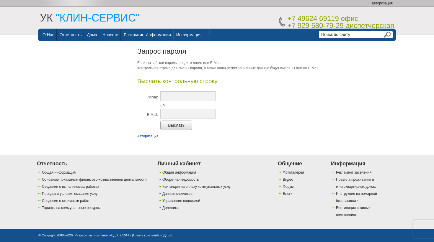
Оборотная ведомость (180, 179)
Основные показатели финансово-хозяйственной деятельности (94, 179)
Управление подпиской (181, 201)
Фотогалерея (293, 172)
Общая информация (59, 172)
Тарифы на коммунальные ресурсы (71, 208)
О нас (48, 34)
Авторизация (148, 136)
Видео (288, 179)
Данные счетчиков (177, 194)
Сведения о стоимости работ (65, 201)
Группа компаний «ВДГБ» (152, 235)
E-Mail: (152, 115)
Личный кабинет (179, 164)
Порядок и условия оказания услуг (70, 194)
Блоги (288, 194)
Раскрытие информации (147, 34)
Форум (288, 187)
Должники (170, 208)
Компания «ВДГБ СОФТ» (112, 235)
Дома (92, 34)
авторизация (382, 3)
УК (90, 18)
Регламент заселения (353, 172)
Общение (290, 164)
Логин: (152, 97)
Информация (189, 34)
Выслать (176, 125)
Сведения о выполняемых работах (70, 187)
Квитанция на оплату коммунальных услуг (197, 187)
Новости (110, 34)
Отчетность (71, 34)
